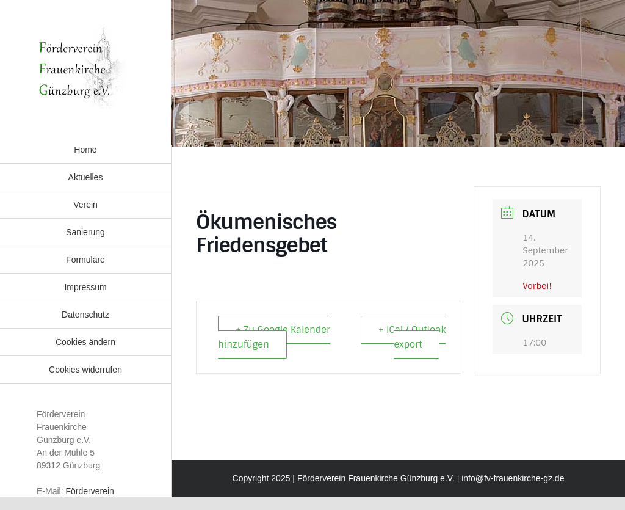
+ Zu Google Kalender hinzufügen (274, 337)
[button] (85, 342)
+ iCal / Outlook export (412, 337)
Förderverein (89, 491)
